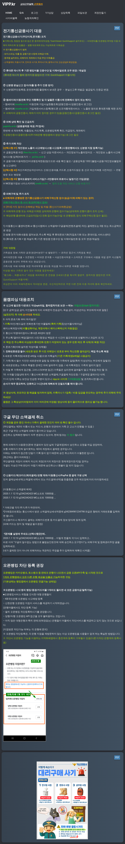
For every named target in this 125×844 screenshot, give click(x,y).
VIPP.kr (8, 4)
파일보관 (82, 12)
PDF (117, 28)
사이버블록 (11, 18)
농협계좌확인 (32, 18)
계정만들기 (100, 12)
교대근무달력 (31, 4)
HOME (8, 12)
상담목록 (65, 12)
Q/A (22, 12)
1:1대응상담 (74, 379)
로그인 (34, 12)
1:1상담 (49, 12)
